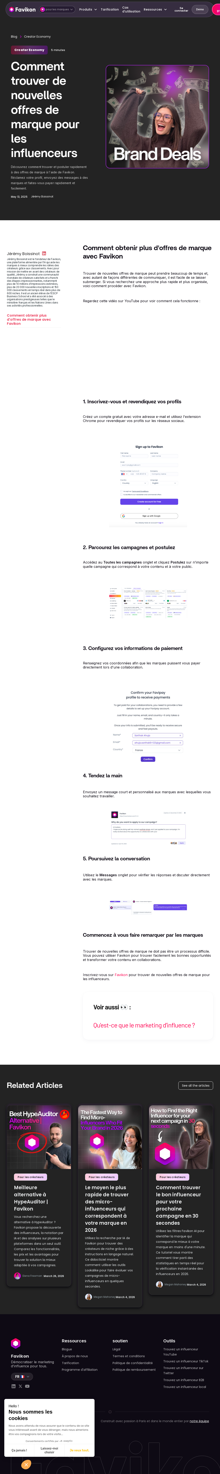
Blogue (67, 1349)
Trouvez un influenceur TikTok (185, 1361)
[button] (57, 9)
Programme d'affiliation (80, 1370)
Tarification (110, 9)
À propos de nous (75, 1356)
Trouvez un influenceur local (184, 1387)
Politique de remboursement (134, 1370)
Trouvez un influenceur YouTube (180, 1352)
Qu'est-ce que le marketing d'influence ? (144, 1025)
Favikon (121, 975)
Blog (14, 36)
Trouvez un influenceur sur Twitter (183, 1370)
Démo (200, 9)
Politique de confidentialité (133, 1363)
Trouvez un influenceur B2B (183, 1380)
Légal (116, 1349)
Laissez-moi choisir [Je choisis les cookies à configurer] (49, 1450)
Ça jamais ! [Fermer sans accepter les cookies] (19, 1450)
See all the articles (195, 1085)
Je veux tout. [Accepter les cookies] (79, 1450)
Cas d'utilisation (131, 9)
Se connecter (181, 9)
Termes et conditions (129, 1356)
